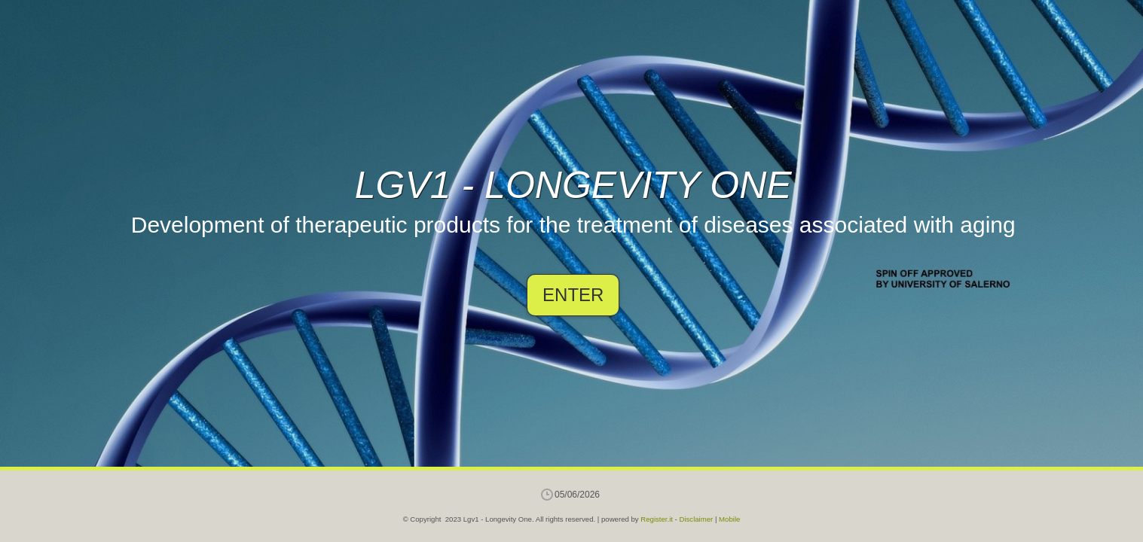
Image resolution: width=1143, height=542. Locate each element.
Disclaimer (696, 519)
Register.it (656, 519)
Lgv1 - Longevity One (573, 185)
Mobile (729, 519)
